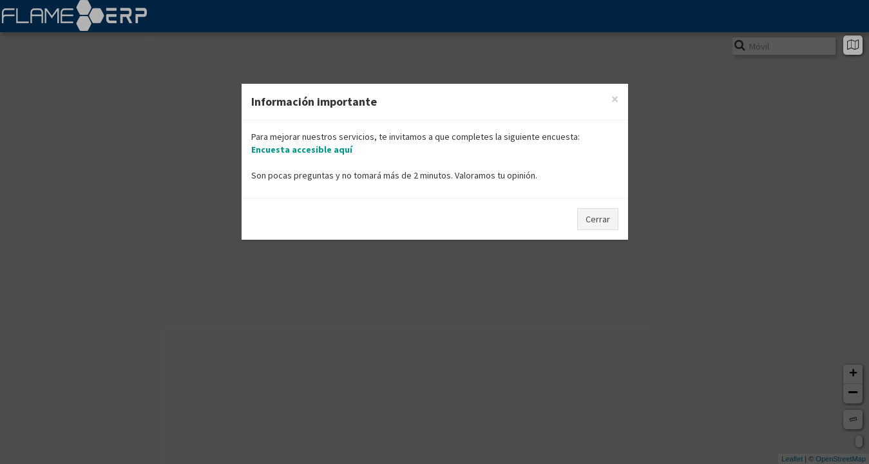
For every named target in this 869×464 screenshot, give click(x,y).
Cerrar (598, 219)
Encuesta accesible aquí (301, 149)
